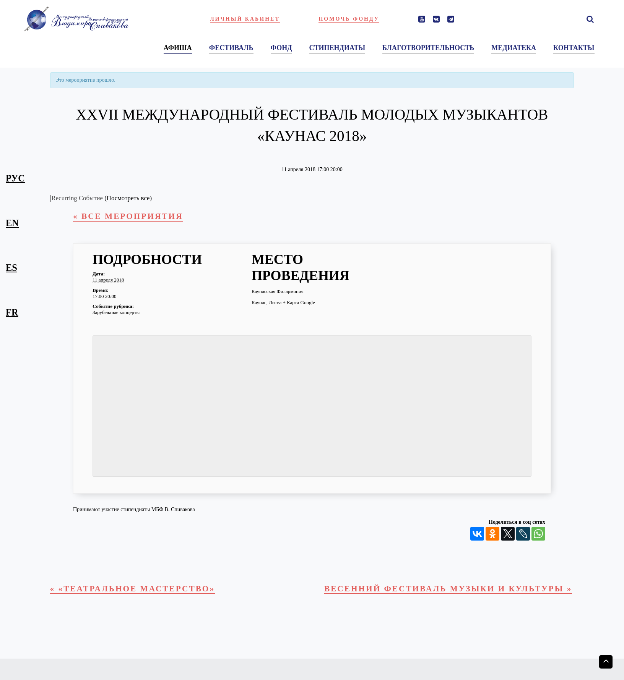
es (11, 267)
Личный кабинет (245, 19)
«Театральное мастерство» (142, 592)
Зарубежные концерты (116, 314)
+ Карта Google (299, 305)
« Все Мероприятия (135, 217)
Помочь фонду (348, 19)
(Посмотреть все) (128, 198)
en (12, 223)
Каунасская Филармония (278, 293)
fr (12, 312)
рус (15, 178)
